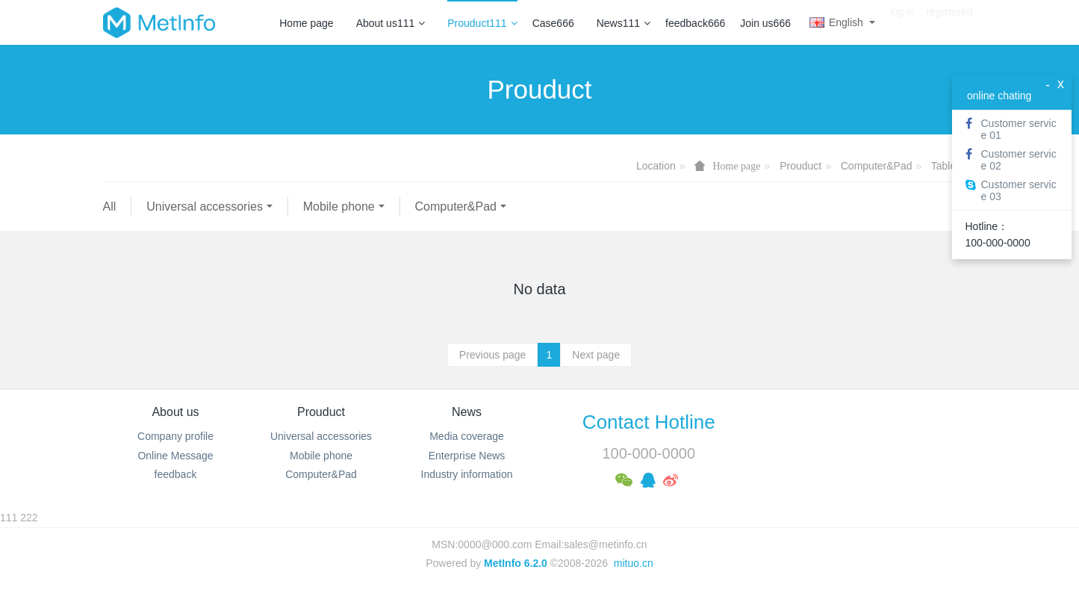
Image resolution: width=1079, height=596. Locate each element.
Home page (306, 23)
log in (902, 22)
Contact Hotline (648, 422)
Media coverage (466, 436)
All (109, 206)
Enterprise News (467, 456)
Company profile (175, 436)
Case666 (553, 23)
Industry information (467, 474)
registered (949, 22)
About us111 (391, 23)
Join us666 (765, 23)
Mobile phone (339, 206)
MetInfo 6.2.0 (515, 563)
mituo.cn (633, 563)
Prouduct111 (482, 23)
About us (175, 412)
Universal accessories (204, 206)
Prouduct (800, 166)
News (467, 412)
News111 (623, 23)
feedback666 (695, 23)
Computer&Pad (876, 166)
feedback (176, 474)
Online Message (175, 456)
